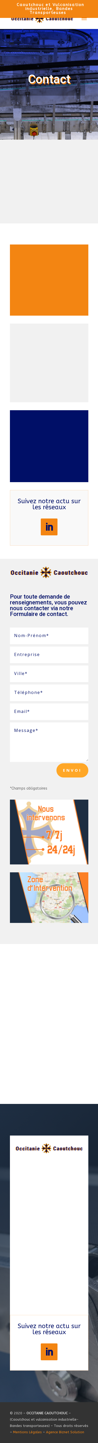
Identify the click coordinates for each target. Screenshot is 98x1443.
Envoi (72, 770)
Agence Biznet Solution (65, 1432)
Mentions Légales (27, 1432)
